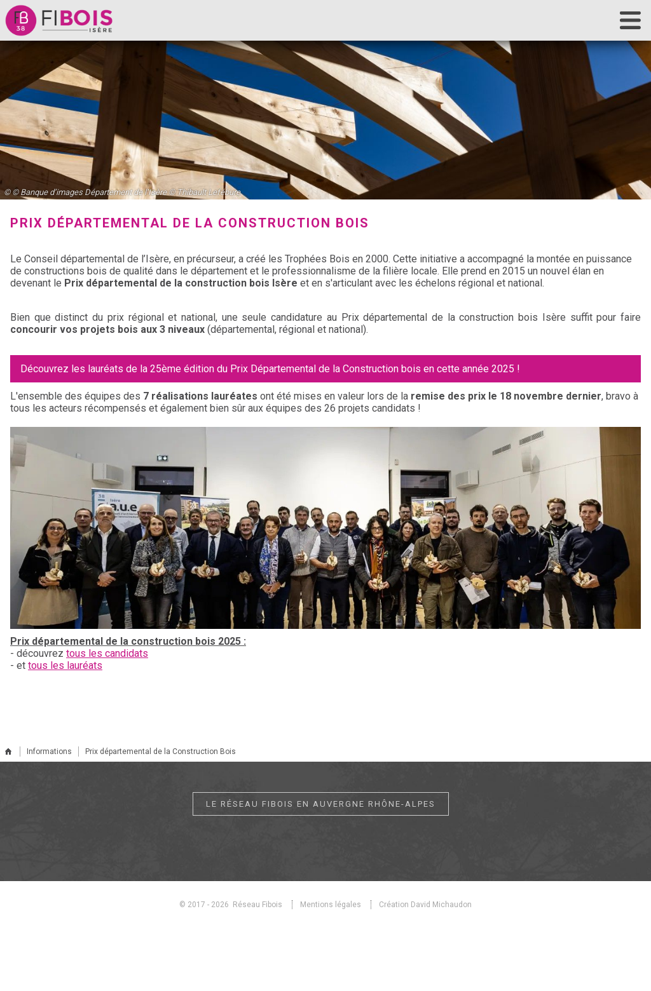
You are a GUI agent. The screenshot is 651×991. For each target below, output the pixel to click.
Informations (49, 751)
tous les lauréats (65, 665)
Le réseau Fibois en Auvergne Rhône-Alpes (320, 804)
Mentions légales (330, 904)
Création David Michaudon (425, 904)
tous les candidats (107, 653)
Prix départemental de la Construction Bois (160, 751)
